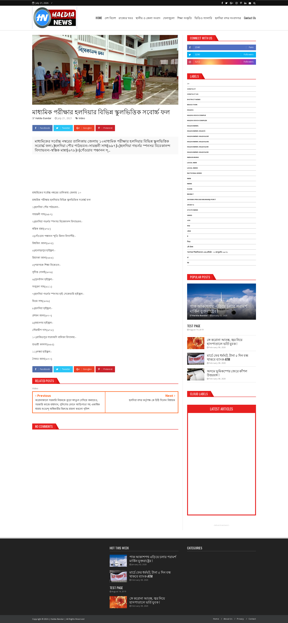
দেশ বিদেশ (110, 18)
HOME (99, 18)
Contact (252, 619)
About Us (228, 619)
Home (216, 619)
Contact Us (250, 18)
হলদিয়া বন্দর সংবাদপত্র (228, 18)
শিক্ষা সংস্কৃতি (184, 18)
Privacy (240, 619)
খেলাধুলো (169, 18)
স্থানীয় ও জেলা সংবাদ (148, 18)
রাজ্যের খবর (126, 18)
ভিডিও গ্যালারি (203, 18)
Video (82, 118)
